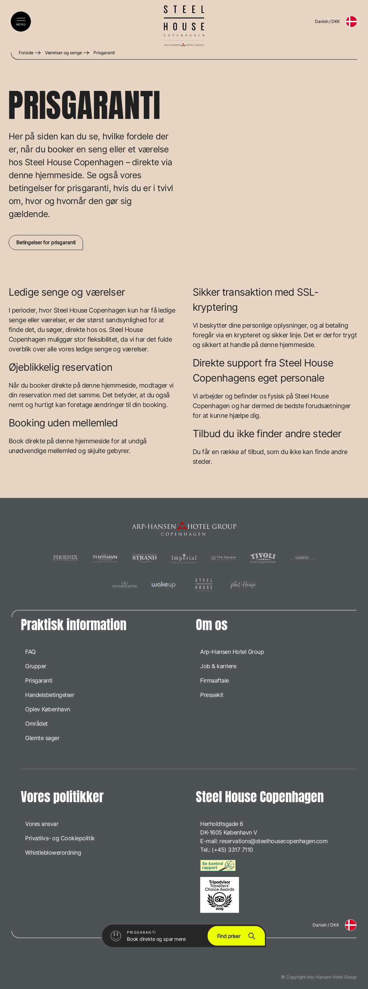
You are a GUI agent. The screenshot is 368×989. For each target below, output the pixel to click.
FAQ (30, 651)
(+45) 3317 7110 (232, 849)
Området (36, 723)
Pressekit (212, 694)
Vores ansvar (41, 823)
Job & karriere (218, 666)
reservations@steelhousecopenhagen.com (273, 841)
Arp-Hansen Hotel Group (232, 651)
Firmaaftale (214, 680)
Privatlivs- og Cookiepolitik (60, 838)
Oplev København (47, 709)
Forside (26, 52)
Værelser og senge (63, 52)
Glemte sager (42, 737)
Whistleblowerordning (53, 852)
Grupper (35, 666)
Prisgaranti (104, 52)
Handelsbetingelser (49, 694)
